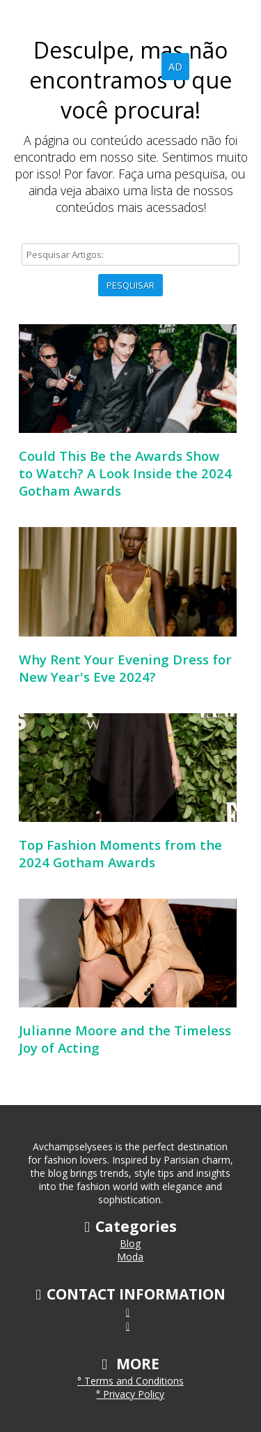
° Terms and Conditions (130, 1380)
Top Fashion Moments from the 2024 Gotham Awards (120, 853)
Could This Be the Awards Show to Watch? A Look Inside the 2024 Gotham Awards (125, 473)
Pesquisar (130, 285)
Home (95, 66)
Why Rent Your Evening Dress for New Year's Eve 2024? (125, 667)
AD (175, 66)
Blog (139, 66)
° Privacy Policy (130, 1394)
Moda (130, 1256)
